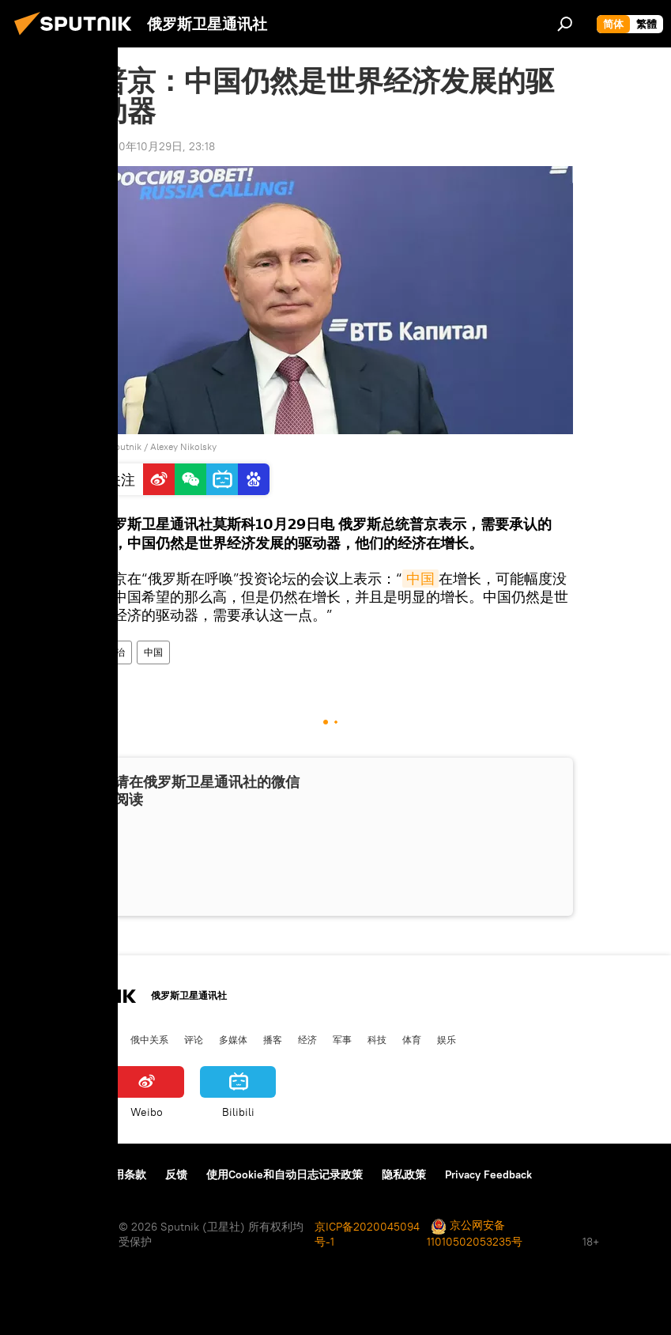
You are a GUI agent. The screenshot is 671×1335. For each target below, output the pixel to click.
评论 (193, 1039)
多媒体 (233, 1039)
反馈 (176, 1174)
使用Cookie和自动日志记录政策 (284, 1174)
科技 (377, 1039)
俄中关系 (149, 1039)
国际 (105, 1039)
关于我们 (39, 1174)
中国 (420, 578)
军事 (342, 1039)
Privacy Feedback (488, 1174)
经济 (307, 1039)
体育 (411, 1039)
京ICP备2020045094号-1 (367, 1234)
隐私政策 (404, 1174)
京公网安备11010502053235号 (474, 1233)
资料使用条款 (113, 1174)
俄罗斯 (65, 1039)
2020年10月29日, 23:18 (157, 146)
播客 (272, 1039)
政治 (115, 652)
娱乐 (446, 1039)
